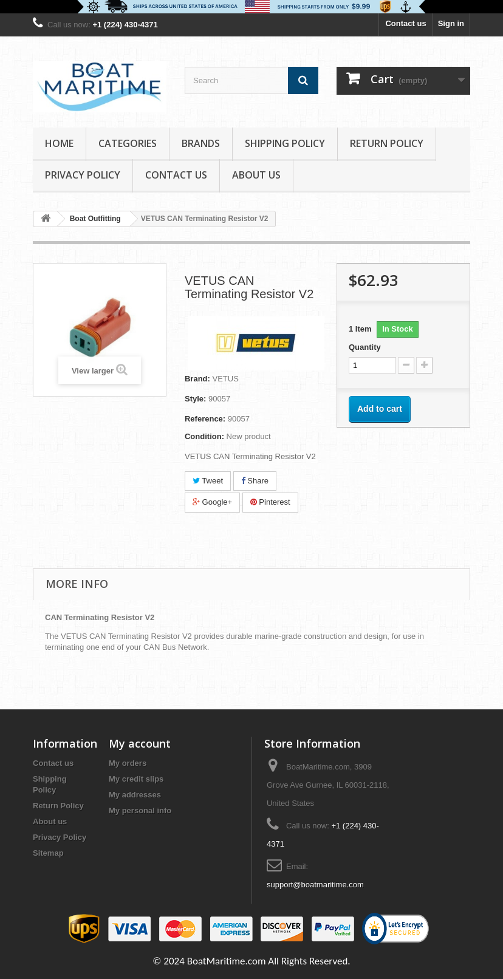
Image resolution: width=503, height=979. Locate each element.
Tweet (208, 480)
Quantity (365, 347)
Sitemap (48, 853)
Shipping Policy (285, 143)
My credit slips (136, 778)
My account (140, 743)
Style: (195, 398)
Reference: (205, 418)
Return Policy (386, 143)
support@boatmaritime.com (315, 884)
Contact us (405, 23)
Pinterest (270, 502)
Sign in (451, 23)
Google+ (212, 502)
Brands (201, 143)
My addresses (135, 794)
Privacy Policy (82, 175)
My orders (127, 763)
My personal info (140, 810)
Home (59, 143)
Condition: (204, 436)
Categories (127, 143)
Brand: (197, 378)
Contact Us (176, 175)
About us (256, 175)
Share (255, 480)
